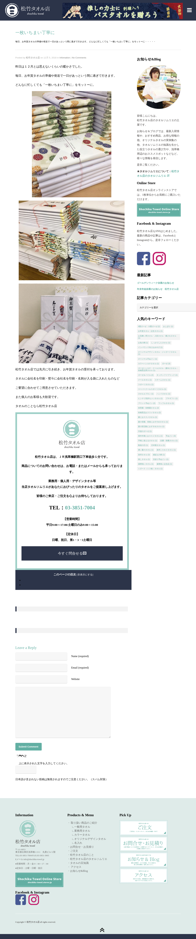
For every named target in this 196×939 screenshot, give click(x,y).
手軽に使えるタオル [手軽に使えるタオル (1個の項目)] (147, 441)
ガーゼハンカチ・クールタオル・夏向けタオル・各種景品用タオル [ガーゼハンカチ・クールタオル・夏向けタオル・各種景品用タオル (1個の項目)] (158, 369)
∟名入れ (75, 842)
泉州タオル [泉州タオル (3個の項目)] (144, 455)
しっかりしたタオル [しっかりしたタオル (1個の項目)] (160, 343)
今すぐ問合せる (72, 553)
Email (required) (80, 667)
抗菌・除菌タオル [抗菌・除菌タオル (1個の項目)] (169, 441)
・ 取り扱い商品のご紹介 (82, 822)
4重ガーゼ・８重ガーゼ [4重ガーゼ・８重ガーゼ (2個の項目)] (149, 326)
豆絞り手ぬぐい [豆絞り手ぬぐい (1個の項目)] (161, 459)
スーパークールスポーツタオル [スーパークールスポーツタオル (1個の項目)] (152, 389)
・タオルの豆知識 (78, 863)
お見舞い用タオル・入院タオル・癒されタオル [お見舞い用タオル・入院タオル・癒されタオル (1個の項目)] (157, 337)
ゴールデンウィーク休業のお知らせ (155, 283)
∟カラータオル (79, 834)
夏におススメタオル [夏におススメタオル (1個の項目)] (147, 417)
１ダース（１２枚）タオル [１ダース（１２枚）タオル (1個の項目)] (150, 469)
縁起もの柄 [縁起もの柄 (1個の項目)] (159, 455)
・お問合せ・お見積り (80, 846)
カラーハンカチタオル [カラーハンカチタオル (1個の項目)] (148, 364)
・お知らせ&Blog (77, 870)
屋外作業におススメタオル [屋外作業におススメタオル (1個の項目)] (150, 436)
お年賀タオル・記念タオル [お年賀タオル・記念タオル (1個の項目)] (150, 331)
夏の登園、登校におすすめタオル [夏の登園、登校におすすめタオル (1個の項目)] (153, 422)
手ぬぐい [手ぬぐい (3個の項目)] (171, 436)
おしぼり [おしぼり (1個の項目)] (168, 326)
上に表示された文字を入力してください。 (44, 763)
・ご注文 (72, 850)
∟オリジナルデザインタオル (87, 838)
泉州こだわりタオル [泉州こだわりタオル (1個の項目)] (166, 450)
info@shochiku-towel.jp (34, 859)
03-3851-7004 (80, 508)
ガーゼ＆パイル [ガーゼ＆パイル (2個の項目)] (146, 375)
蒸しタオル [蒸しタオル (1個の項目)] (144, 459)
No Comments (79, 57)
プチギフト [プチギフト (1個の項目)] (172, 398)
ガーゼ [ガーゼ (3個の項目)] (166, 364)
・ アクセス (74, 866)
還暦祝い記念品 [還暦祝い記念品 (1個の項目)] (164, 464)
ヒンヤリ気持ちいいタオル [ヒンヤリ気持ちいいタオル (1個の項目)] (150, 398)
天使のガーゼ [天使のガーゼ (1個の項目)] (145, 431)
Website (75, 679)
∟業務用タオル (79, 830)
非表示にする (85, 574)
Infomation (65, 57)
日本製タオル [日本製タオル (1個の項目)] (158, 445)
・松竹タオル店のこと (80, 854)
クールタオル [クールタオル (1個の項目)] (145, 380)
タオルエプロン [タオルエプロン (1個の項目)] (146, 394)
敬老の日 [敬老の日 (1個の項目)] (143, 445)
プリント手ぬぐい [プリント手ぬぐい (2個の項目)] (146, 403)
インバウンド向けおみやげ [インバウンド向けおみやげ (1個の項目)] (150, 347)
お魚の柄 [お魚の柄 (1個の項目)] (143, 343)
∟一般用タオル (79, 826)
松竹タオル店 (33, 57)
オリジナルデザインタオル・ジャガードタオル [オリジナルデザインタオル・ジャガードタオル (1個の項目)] (157, 353)
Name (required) (80, 656)
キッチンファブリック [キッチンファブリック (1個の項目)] (167, 375)
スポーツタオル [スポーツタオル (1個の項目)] (146, 384)
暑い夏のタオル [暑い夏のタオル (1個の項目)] (146, 450)
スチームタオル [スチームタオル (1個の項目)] (162, 380)
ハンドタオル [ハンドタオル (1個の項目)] (163, 394)
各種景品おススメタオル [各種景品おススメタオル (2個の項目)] (149, 412)
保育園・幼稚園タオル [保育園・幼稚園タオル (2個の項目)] (148, 408)
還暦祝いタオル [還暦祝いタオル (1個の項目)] (146, 464)
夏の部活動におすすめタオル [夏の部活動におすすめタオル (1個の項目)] (151, 426)
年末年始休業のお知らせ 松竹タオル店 (158, 289)
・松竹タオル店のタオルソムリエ (87, 859)
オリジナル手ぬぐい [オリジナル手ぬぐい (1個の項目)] (147, 359)
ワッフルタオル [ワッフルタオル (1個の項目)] (166, 403)
